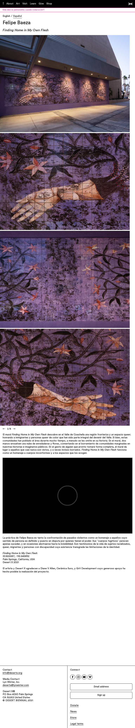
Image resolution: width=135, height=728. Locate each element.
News (73, 711)
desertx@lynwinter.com (16, 685)
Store (73, 717)
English (6, 16)
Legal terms (76, 724)
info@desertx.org (12, 673)
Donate (74, 705)
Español (17, 16)
